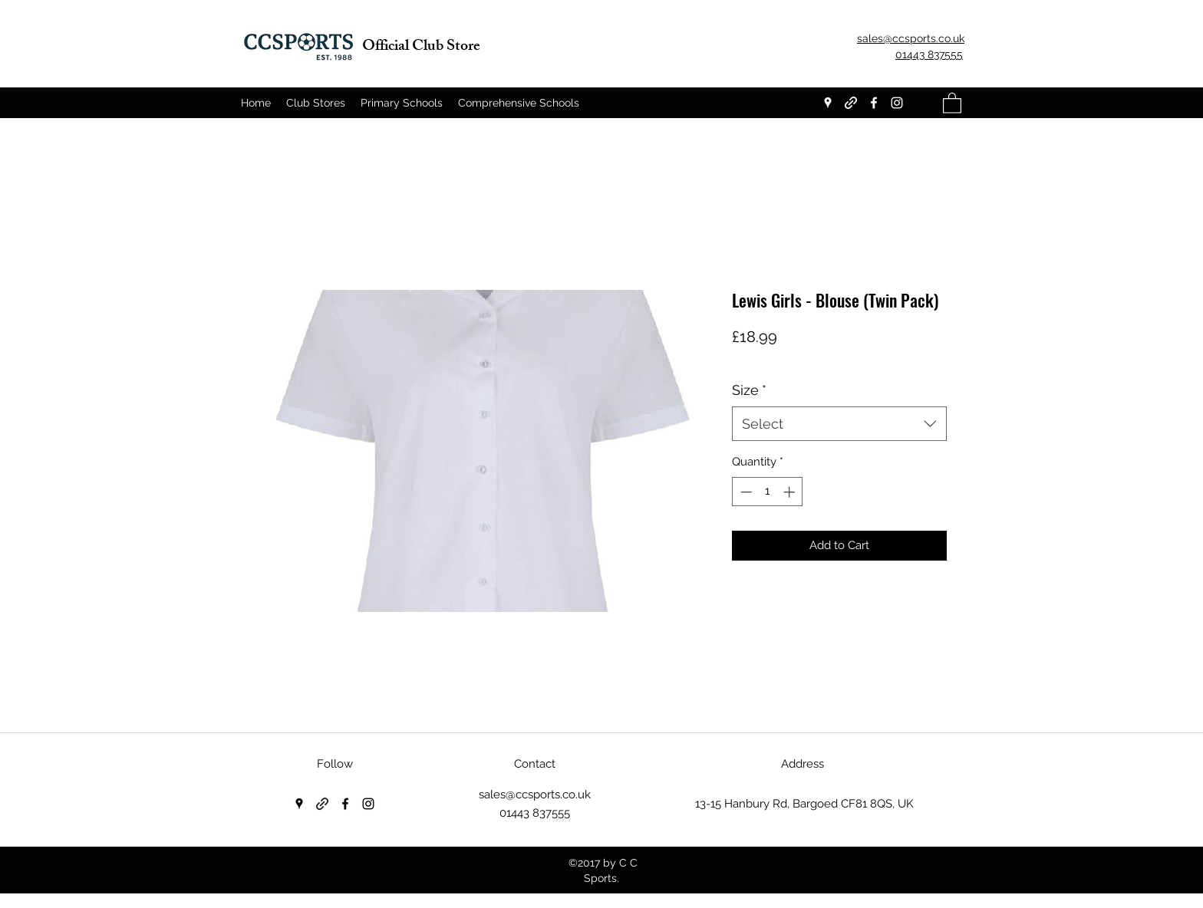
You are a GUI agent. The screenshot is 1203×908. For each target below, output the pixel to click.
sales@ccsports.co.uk (535, 794)
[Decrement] (744, 492)
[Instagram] (897, 102)
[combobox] (839, 423)
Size (749, 390)
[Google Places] (828, 102)
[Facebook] (874, 102)
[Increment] (790, 492)
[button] (952, 102)
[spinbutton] (767, 492)
